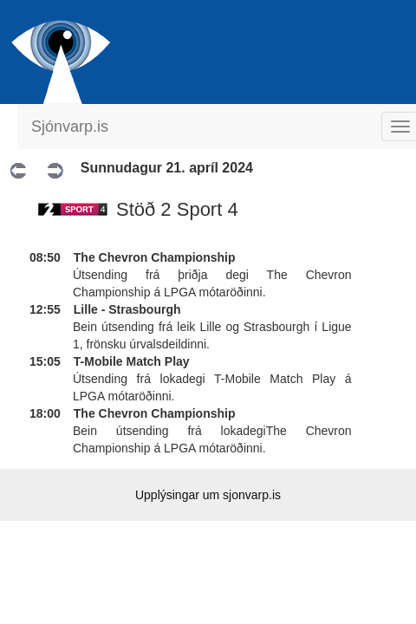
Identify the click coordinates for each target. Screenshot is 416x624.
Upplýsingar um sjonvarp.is (208, 495)
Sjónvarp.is (69, 126)
